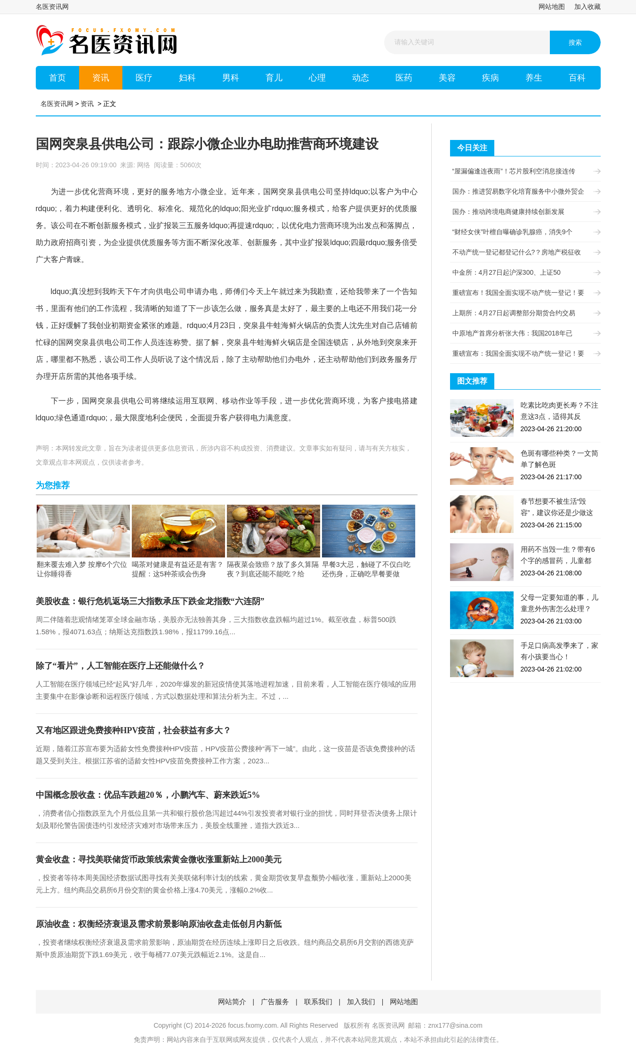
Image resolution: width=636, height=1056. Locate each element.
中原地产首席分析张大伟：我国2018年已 (523, 333)
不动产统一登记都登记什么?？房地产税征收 (523, 252)
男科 (230, 77)
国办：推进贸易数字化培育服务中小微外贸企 (523, 191)
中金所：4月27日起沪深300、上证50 (523, 272)
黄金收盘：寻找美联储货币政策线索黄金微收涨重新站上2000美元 (159, 859)
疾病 (490, 77)
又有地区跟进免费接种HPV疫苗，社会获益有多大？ (134, 730)
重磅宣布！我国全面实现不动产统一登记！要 (523, 292)
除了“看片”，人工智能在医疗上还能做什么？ (120, 666)
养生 (533, 77)
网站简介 (232, 1002)
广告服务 (275, 1002)
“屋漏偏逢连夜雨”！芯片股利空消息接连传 (523, 171)
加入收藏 (587, 6)
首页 (57, 77)
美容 (447, 77)
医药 (403, 77)
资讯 (100, 77)
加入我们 (361, 1002)
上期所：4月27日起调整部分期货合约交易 (523, 313)
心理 (317, 77)
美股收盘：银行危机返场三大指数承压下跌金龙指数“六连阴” (150, 601)
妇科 (187, 77)
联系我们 (318, 1002)
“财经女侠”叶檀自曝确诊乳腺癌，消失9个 (523, 232)
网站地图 (552, 6)
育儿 (274, 77)
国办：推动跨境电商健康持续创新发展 (523, 211)
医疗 (144, 77)
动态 (360, 77)
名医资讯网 (52, 6)
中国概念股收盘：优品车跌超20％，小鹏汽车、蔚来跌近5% (148, 795)
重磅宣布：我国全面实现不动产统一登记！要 (523, 353)
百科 (577, 77)
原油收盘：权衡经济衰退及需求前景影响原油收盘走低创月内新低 (159, 924)
